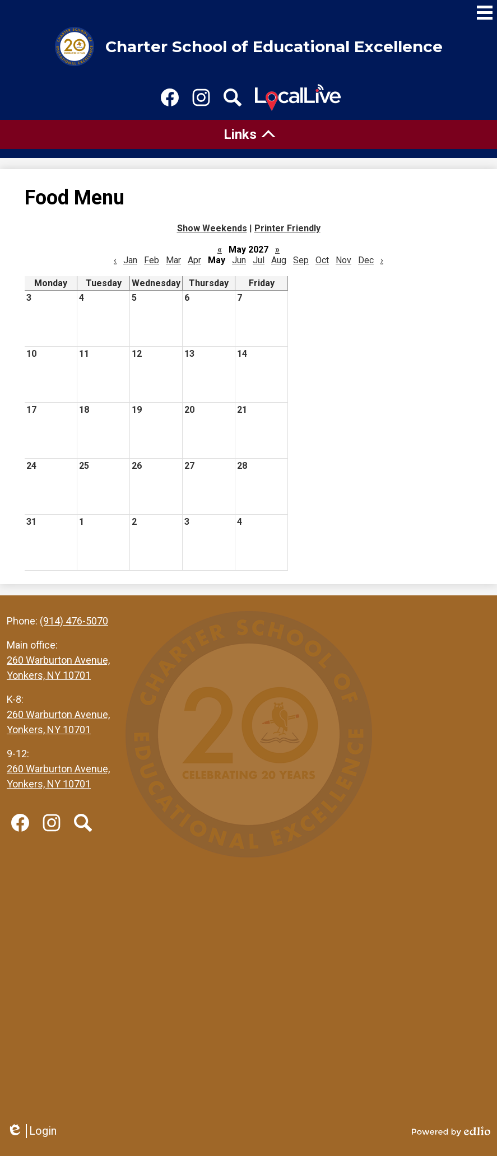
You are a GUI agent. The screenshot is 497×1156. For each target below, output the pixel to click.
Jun (239, 260)
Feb (151, 260)
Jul (258, 260)
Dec (366, 260)
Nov (343, 260)
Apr (194, 260)
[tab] (248, 134)
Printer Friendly (287, 228)
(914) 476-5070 (74, 621)
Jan (130, 260)
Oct (322, 260)
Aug (278, 260)
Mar (173, 260)
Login (32, 1131)
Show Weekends (212, 228)
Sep (301, 260)
